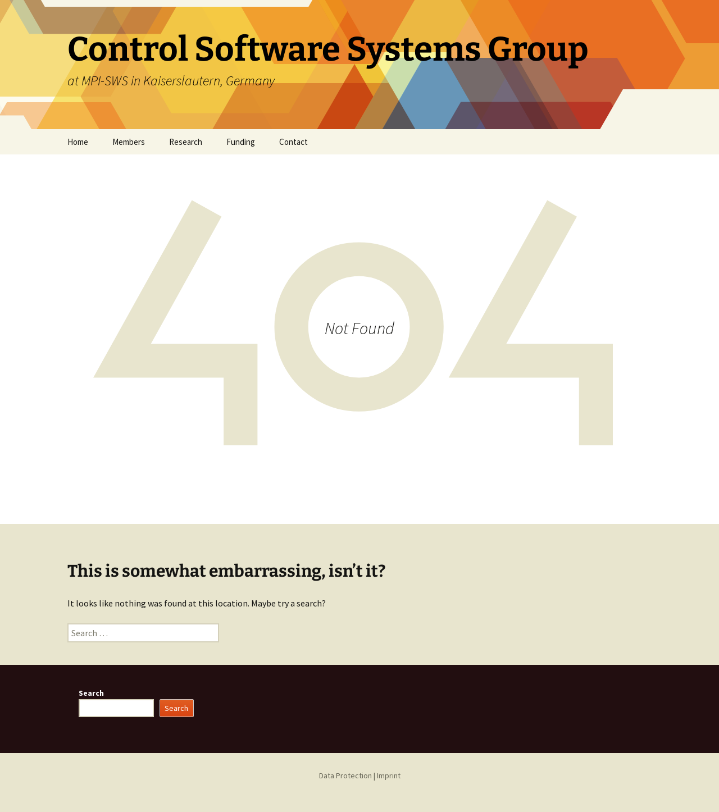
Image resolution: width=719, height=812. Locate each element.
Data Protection (345, 775)
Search (91, 693)
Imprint (389, 775)
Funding (240, 141)
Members (128, 141)
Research (185, 141)
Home (77, 141)
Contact (293, 141)
